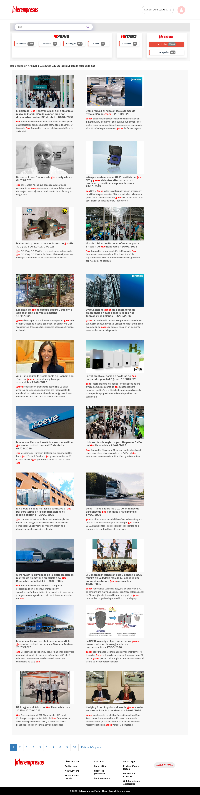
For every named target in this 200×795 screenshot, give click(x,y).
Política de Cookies (129, 775)
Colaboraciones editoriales (131, 782)
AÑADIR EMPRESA (164, 765)
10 (74, 747)
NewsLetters (72, 770)
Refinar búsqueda (91, 747)
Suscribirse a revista (72, 777)
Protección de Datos (131, 768)
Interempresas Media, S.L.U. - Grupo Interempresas (104, 791)
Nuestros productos (99, 772)
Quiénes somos (102, 778)
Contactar (99, 761)
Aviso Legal (129, 761)
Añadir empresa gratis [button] (157, 9)
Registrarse (71, 766)
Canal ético (100, 766)
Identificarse (72, 761)
